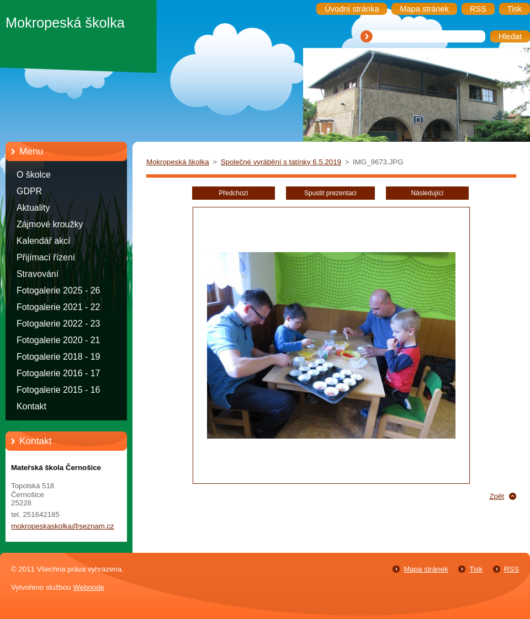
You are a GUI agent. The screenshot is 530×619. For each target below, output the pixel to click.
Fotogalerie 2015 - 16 (58, 389)
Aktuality (33, 207)
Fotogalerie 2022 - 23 (58, 323)
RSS (511, 569)
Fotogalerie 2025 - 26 (58, 290)
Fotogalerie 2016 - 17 (58, 373)
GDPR (29, 191)
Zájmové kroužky (50, 224)
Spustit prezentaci (330, 193)
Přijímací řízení (46, 257)
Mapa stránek (426, 569)
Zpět (496, 496)
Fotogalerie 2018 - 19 (58, 356)
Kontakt (31, 406)
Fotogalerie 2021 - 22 (58, 307)
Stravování (38, 274)
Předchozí (233, 193)
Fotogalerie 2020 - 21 (58, 340)
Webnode (88, 587)
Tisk (476, 569)
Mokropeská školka (177, 162)
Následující (427, 193)
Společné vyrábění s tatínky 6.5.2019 (281, 162)
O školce (34, 174)
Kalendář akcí (43, 241)
